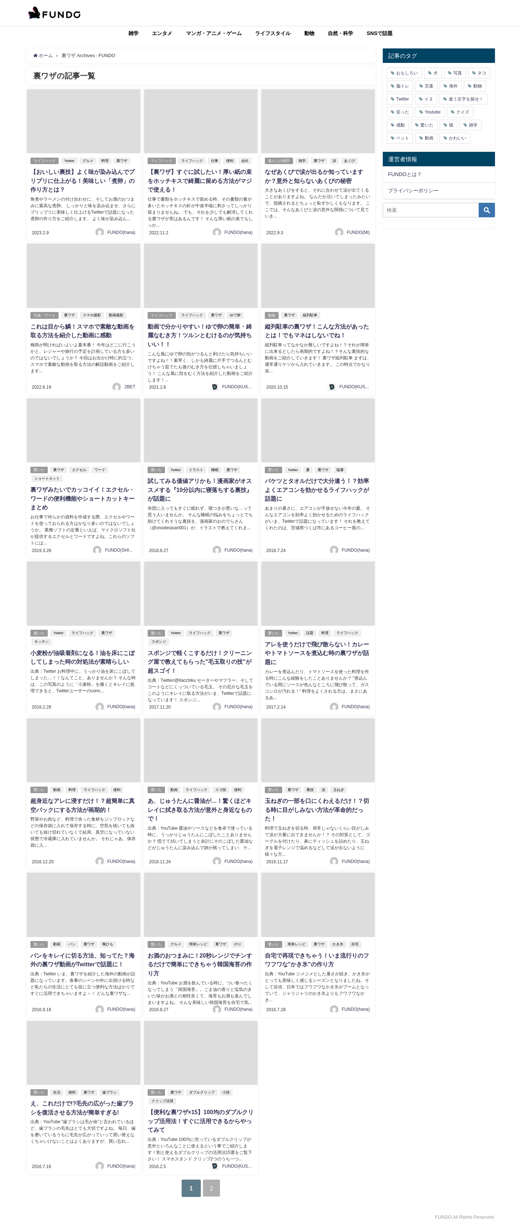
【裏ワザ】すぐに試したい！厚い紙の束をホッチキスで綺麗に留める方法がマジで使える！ (199, 180)
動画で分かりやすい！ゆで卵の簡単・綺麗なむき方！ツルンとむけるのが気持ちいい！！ (199, 333)
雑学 (133, 33)
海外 (453, 86)
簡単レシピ (199, 939)
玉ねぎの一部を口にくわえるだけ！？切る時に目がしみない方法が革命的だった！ (316, 805)
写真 (457, 73)
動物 (309, 33)
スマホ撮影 (92, 314)
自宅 (355, 939)
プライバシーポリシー (413, 190)
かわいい (457, 138)
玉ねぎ (339, 785)
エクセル (79, 467)
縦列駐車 (310, 314)
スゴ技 (221, 785)
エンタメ (162, 33)
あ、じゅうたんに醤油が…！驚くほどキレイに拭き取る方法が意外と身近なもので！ (199, 805)
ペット (402, 138)
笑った (402, 112)
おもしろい (407, 73)
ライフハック (44, 160)
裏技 (310, 785)
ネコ (482, 73)
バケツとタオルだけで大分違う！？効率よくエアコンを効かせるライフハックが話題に (316, 487)
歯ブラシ (110, 1086)
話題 (309, 630)
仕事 (215, 160)
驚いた (39, 467)
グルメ (87, 160)
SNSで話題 (380, 33)
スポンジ (158, 638)
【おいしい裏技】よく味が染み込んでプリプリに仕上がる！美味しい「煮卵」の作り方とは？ (82, 180)
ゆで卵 (235, 314)
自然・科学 (340, 33)
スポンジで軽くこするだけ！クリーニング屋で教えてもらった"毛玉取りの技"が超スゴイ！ (199, 658)
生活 (57, 1086)
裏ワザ (122, 160)
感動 (400, 125)
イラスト (196, 467)
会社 (245, 160)
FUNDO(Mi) (358, 231)
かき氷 (338, 939)
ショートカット (46, 476)
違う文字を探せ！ (466, 99)
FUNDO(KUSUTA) (240, 384)
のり (238, 939)
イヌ (428, 99)
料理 (105, 160)
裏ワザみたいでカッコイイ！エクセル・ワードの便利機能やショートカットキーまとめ (82, 496)
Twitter (69, 160)
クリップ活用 (162, 1094)
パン (72, 939)
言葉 (429, 86)
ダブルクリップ (202, 1086)
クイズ (462, 112)
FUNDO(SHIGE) (121, 547)
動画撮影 (116, 314)
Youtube (433, 112)
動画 (271, 314)
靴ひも (108, 939)
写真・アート (44, 314)
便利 (230, 160)
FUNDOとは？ (405, 174)
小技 (226, 1086)
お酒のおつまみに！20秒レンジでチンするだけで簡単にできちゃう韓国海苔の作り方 (199, 958)
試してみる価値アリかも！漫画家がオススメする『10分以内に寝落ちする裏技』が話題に (199, 487)
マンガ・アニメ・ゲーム (214, 33)
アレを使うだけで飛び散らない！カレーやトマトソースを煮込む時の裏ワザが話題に (316, 649)
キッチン (41, 638)
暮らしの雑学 (279, 160)
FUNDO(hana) (121, 231)
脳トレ (402, 86)
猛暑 (340, 467)
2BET (129, 384)
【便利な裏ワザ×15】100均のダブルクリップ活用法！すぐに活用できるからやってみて (200, 1114)
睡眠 (215, 467)
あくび (349, 160)
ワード (100, 467)
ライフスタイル (273, 33)
